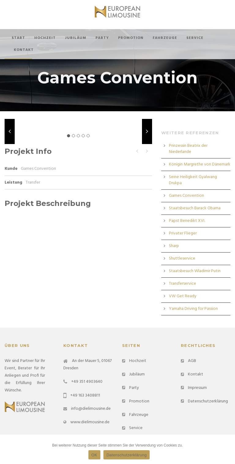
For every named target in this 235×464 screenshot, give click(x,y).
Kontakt (24, 50)
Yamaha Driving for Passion (193, 308)
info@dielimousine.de (91, 408)
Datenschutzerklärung (208, 401)
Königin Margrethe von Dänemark (199, 164)
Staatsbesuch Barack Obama (195, 208)
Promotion (131, 38)
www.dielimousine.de (90, 422)
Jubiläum (75, 38)
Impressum (197, 387)
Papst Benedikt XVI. (187, 220)
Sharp (174, 245)
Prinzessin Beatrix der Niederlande (188, 148)
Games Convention (186, 195)
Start (18, 38)
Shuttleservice (182, 258)
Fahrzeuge (165, 38)
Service (194, 38)
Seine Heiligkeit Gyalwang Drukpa (193, 180)
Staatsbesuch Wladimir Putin (195, 271)
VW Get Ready (182, 296)
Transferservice (182, 283)
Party (102, 38)
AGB (192, 360)
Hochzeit (45, 38)
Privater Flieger (183, 233)
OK (94, 455)
